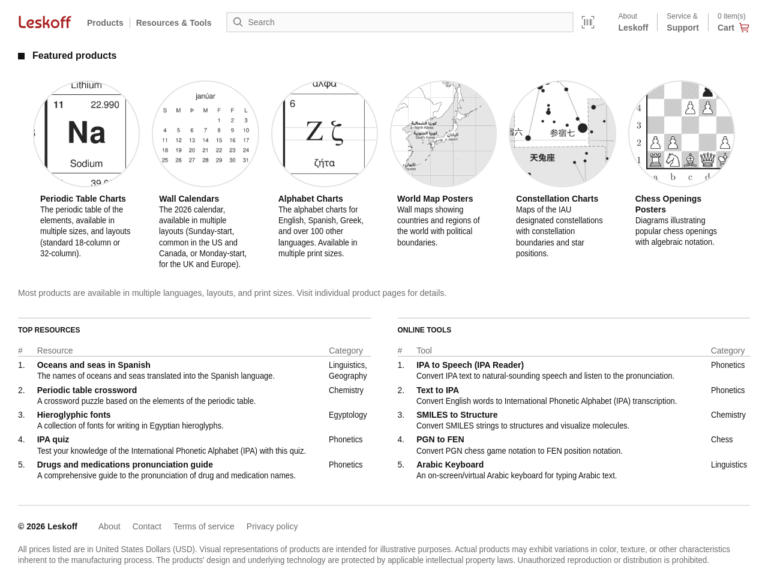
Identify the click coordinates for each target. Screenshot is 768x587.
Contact (147, 526)
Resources (174, 23)
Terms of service (204, 526)
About (109, 526)
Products (105, 23)
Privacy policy (272, 526)
